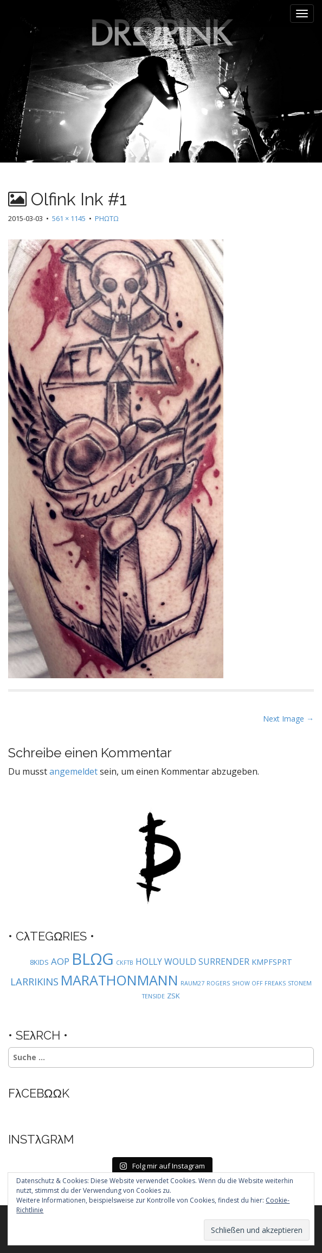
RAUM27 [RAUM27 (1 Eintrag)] (192, 983)
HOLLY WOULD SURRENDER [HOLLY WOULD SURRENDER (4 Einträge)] (192, 962)
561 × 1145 (69, 218)
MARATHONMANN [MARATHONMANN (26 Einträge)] (119, 980)
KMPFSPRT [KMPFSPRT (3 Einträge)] (272, 962)
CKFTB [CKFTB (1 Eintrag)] (124, 962)
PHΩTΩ (107, 218)
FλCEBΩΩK (38, 1093)
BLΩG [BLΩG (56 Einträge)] (93, 959)
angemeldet (73, 771)
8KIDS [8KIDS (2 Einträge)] (39, 962)
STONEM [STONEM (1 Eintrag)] (300, 983)
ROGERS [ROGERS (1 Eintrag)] (218, 983)
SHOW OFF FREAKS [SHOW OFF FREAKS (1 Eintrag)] (259, 983)
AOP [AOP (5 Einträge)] (60, 961)
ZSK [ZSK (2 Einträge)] (173, 996)
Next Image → (288, 718)
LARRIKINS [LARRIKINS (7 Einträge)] (34, 981)
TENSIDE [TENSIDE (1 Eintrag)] (153, 996)
